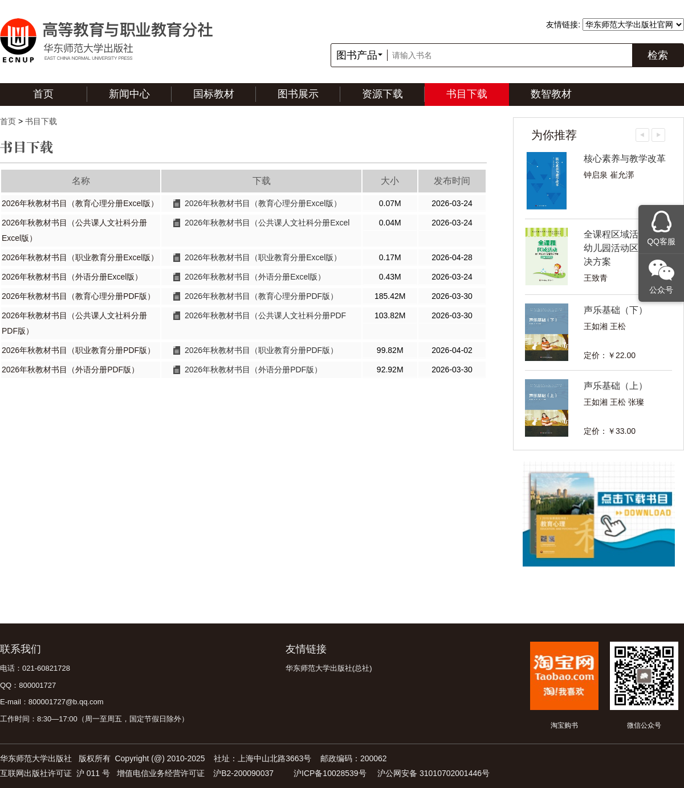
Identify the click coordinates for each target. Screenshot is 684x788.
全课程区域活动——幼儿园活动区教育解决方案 (625, 247)
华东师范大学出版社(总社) (329, 668)
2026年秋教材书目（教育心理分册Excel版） (263, 203)
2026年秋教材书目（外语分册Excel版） (255, 276)
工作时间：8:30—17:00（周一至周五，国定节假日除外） (94, 719)
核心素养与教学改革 (625, 158)
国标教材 (213, 94)
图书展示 (298, 94)
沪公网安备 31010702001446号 (433, 773)
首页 (43, 94)
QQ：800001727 (28, 685)
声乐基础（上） (616, 386)
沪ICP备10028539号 (330, 773)
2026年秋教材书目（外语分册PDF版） (253, 369)
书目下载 (466, 94)
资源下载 (382, 94)
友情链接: (563, 24)
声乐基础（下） (616, 310)
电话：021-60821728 (35, 668)
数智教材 (551, 94)
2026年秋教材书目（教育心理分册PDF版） (261, 296)
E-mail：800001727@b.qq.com (52, 701)
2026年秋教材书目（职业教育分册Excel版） (263, 257)
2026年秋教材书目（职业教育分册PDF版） (261, 350)
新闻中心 (129, 94)
